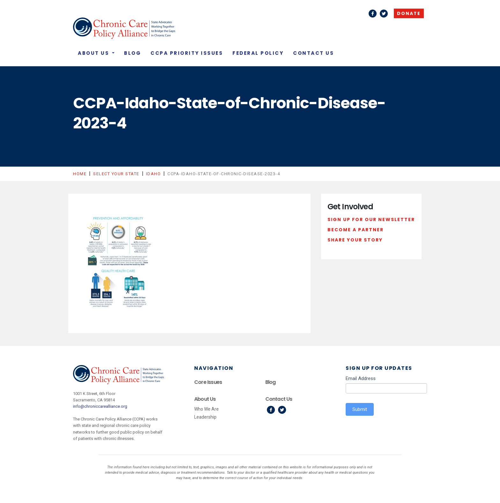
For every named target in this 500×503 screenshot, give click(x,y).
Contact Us (313, 53)
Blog (132, 53)
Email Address (361, 378)
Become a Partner (355, 229)
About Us (94, 53)
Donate (409, 13)
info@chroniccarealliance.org (100, 406)
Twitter (384, 14)
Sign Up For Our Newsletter (371, 219)
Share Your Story (355, 240)
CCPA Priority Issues (187, 53)
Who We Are (206, 409)
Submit (359, 409)
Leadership (205, 417)
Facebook (373, 14)
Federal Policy (257, 53)
